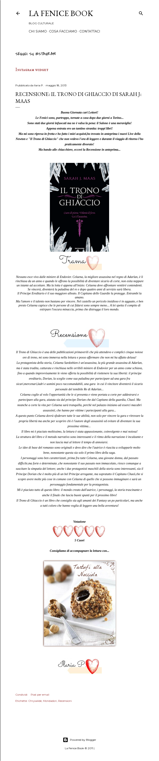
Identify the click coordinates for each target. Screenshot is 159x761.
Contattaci (90, 31)
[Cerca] (141, 12)
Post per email (40, 694)
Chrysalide (35, 700)
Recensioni (65, 700)
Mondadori (50, 700)
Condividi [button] (21, 694)
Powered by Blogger (79, 740)
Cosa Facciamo (63, 31)
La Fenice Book (61, 13)
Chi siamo (38, 31)
